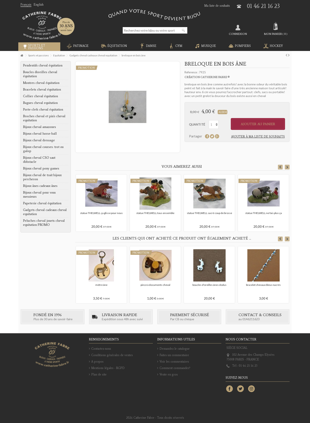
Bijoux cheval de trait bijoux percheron (42, 177)
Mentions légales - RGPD (108, 368)
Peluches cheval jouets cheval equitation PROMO (44, 223)
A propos (97, 361)
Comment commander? (175, 368)
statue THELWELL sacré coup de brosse (209, 213)
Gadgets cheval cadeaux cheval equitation (45, 212)
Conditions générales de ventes (112, 355)
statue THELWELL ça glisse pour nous (101, 213)
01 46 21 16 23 (263, 5)
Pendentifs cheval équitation (42, 65)
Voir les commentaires (174, 361)
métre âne (101, 284)
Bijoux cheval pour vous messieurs (39, 194)
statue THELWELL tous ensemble (155, 213)
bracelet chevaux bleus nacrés (263, 284)
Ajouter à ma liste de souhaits (258, 136)
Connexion (238, 33)
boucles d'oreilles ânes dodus (209, 284)
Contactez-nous (101, 349)
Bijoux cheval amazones (39, 127)
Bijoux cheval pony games (41, 168)
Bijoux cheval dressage (39, 140)
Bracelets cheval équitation (42, 89)
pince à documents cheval (155, 284)
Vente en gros (169, 374)
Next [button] (287, 167)
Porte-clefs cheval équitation (43, 109)
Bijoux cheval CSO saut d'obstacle (39, 160)
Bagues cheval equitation (40, 103)
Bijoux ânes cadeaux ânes (40, 186)
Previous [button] (280, 167)
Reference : (191, 72)
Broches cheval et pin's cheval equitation (44, 118)
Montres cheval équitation (41, 83)
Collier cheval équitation (40, 96)
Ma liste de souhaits (217, 6)
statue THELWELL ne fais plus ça (263, 213)
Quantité (197, 124)
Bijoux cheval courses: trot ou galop (43, 149)
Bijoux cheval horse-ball (40, 133)
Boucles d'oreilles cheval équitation (40, 74)
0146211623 (251, 319)
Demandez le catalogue (175, 349)
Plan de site (99, 374)
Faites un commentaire (174, 355)
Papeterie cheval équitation (42, 203)
